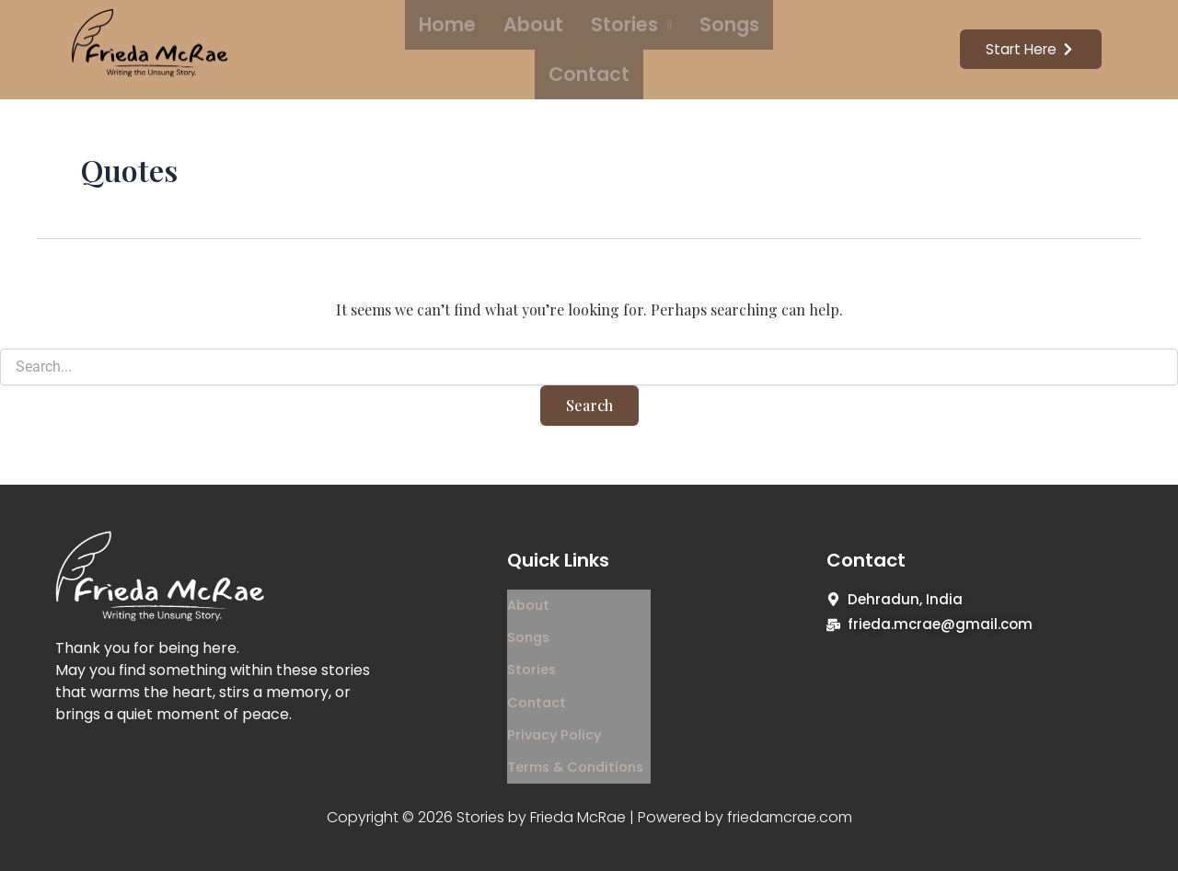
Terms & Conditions (579, 726)
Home (424, 47)
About (496, 47)
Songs (663, 47)
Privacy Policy (556, 700)
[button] (579, 48)
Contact (744, 47)
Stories (532, 649)
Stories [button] (579, 47)
